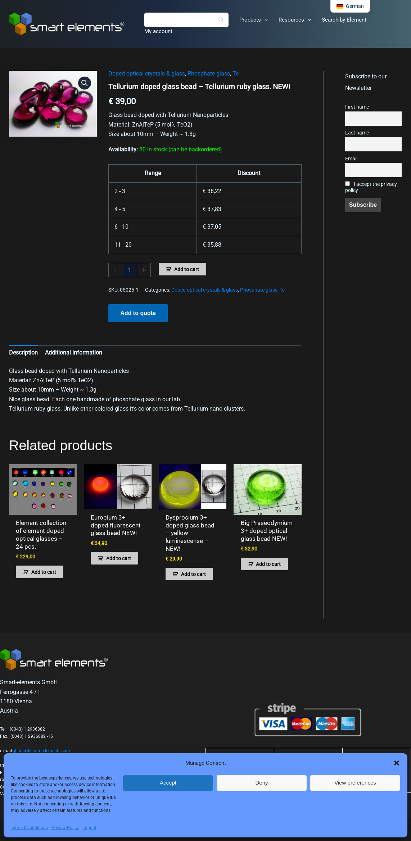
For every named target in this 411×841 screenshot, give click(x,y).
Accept (168, 783)
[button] (396, 763)
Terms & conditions (29, 827)
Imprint (89, 827)
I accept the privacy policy (371, 187)
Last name (357, 133)
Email (351, 159)
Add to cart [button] (43, 570)
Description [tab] (23, 352)
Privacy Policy (65, 827)
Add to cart (186, 269)
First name (357, 107)
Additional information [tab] (73, 352)
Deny (261, 783)
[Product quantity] (129, 270)
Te (235, 73)
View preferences (355, 783)
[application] (264, 19)
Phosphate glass (209, 73)
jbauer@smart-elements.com (42, 747)
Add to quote (138, 313)
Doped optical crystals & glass (146, 73)
